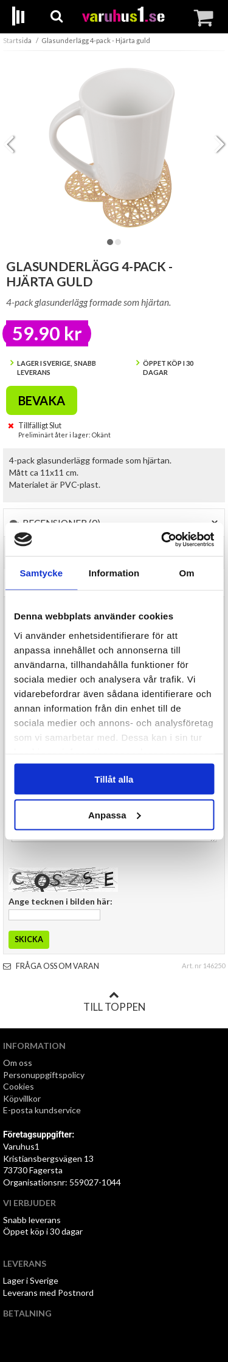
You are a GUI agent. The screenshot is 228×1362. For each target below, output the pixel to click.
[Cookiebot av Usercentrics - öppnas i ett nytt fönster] (162, 539)
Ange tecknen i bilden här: (60, 901)
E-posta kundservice (43, 1110)
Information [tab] (114, 573)
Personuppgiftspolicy (44, 1075)
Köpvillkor (22, 1098)
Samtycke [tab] (41, 573)
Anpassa (114, 814)
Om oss (17, 1062)
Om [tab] (187, 573)
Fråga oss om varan (51, 966)
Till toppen (114, 1001)
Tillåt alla (114, 779)
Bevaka (41, 400)
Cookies (18, 1086)
